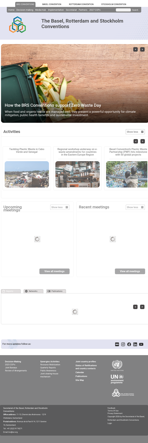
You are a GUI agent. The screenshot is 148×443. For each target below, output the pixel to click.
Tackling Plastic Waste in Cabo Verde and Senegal (26, 150)
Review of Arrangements (16, 370)
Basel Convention (51, 4)
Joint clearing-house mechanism (49, 375)
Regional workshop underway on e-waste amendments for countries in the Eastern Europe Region (77, 152)
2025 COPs (10, 364)
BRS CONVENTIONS (25, 4)
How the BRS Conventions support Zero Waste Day (53, 105)
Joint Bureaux (11, 367)
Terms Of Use (113, 411)
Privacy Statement (115, 413)
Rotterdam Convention (81, 4)
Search (135, 10)
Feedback (111, 408)
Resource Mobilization (50, 364)
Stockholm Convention (113, 4)
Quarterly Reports (48, 367)
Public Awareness (48, 370)
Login (110, 423)
